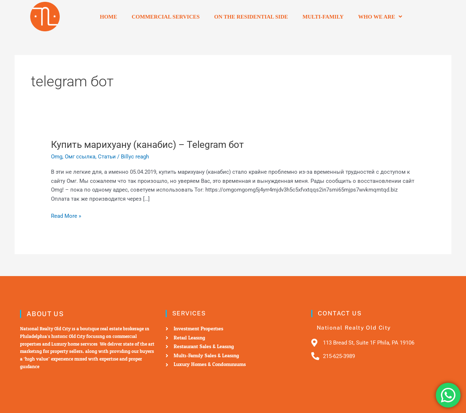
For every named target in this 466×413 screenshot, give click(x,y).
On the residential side (251, 17)
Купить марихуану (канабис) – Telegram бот (147, 144)
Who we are (380, 16)
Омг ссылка (80, 156)
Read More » (66, 215)
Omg (56, 156)
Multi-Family (323, 17)
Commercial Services (166, 17)
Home (108, 17)
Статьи (107, 156)
